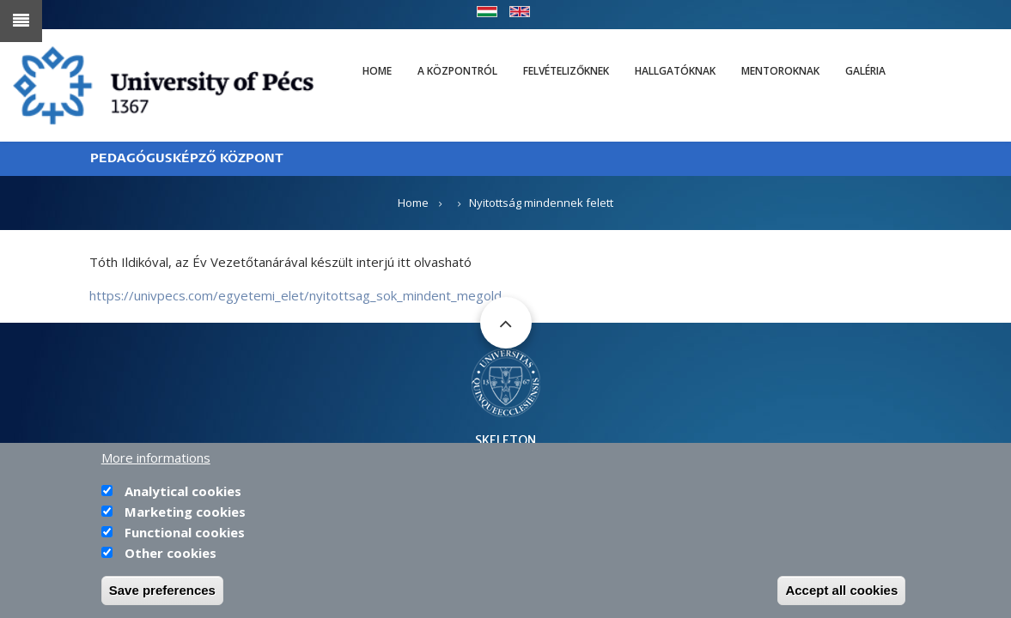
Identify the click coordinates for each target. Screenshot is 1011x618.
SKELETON (505, 440)
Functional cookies (185, 535)
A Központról (457, 71)
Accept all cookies (841, 593)
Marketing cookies (185, 515)
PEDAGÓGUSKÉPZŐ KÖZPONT (186, 158)
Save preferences (162, 593)
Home (377, 71)
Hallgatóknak (675, 71)
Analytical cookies (183, 494)
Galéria (865, 71)
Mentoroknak (780, 71)
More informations (155, 461)
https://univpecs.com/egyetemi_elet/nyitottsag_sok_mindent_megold (295, 295)
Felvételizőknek (566, 71)
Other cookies (170, 556)
